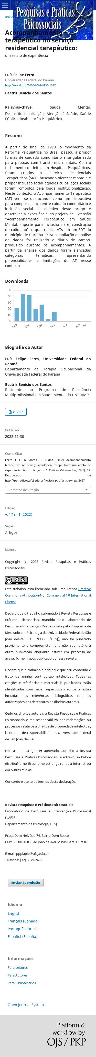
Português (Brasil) (23, 928)
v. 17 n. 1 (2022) (51, 17)
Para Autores (17, 975)
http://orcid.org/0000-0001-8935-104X (30, 85)
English (14, 913)
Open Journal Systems (27, 1004)
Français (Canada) (23, 921)
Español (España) (22, 936)
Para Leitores (18, 967)
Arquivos (26, 17)
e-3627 (17, 412)
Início (9, 17)
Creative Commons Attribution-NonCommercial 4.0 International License (48, 595)
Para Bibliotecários (22, 983)
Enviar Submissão (25, 882)
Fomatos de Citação (24, 489)
